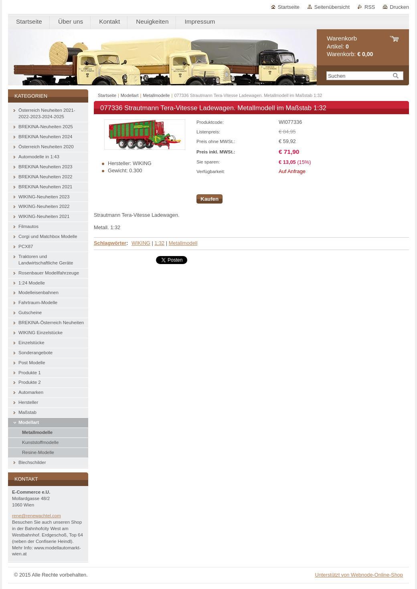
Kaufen (209, 199)
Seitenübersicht (332, 7)
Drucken (399, 7)
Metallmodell (183, 243)
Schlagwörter (110, 243)
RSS (369, 7)
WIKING (141, 243)
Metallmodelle (156, 95)
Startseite (289, 7)
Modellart (130, 95)
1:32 (159, 243)
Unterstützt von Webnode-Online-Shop (359, 575)
